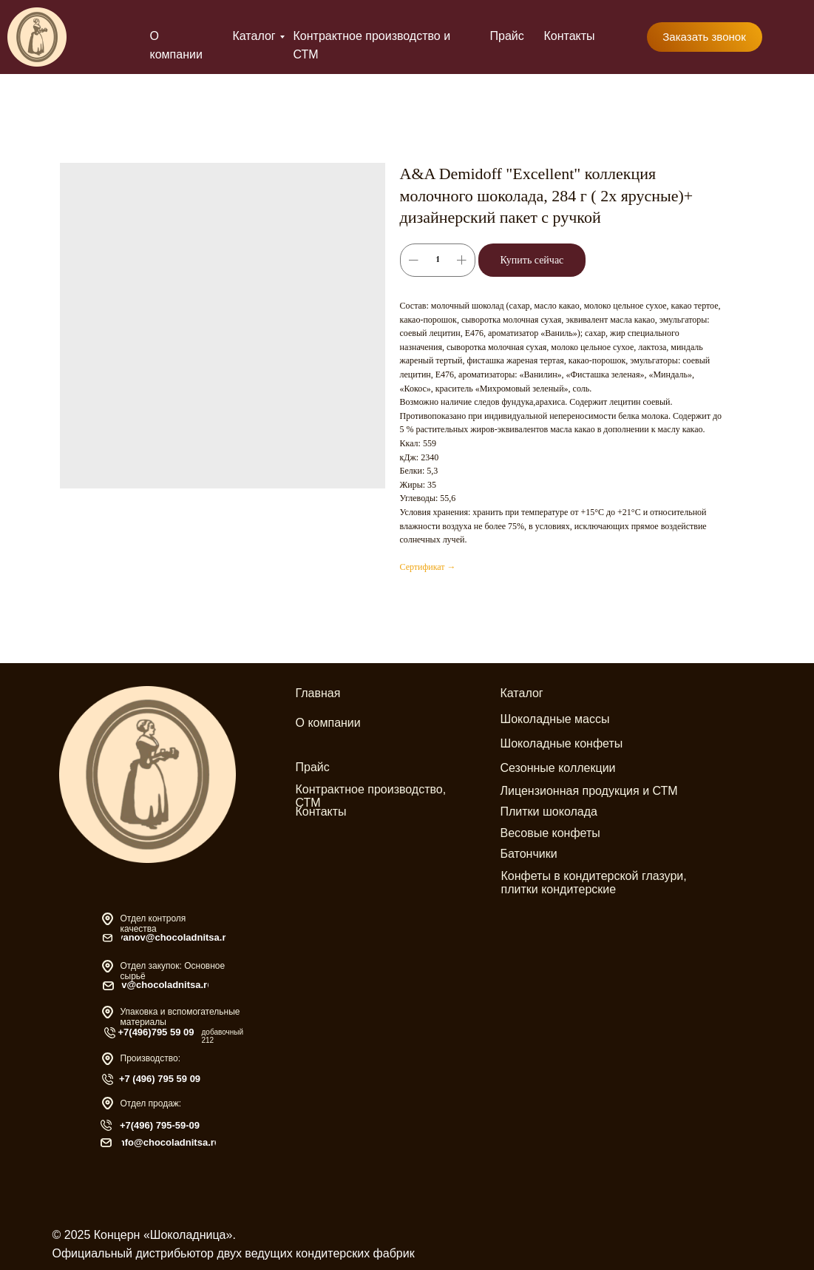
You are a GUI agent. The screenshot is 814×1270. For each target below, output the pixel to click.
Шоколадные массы (555, 719)
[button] (704, 37)
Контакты (569, 36)
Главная (318, 693)
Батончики (529, 853)
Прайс (507, 36)
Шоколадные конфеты (562, 743)
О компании (328, 722)
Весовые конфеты (550, 833)
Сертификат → (428, 567)
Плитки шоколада (549, 811)
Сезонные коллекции (558, 768)
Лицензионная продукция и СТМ (589, 790)
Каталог (254, 36)
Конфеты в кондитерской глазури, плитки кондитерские (594, 883)
